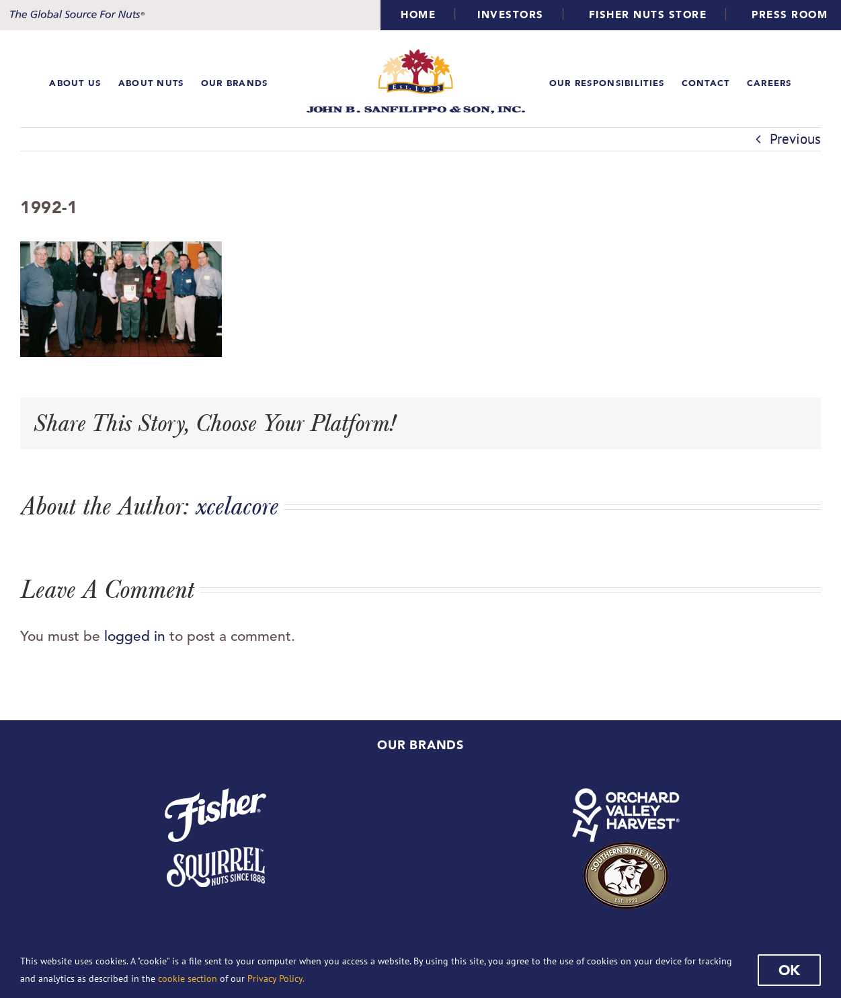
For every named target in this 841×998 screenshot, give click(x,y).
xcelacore (237, 505)
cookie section (187, 978)
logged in (134, 636)
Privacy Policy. (276, 978)
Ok (789, 969)
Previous (795, 139)
